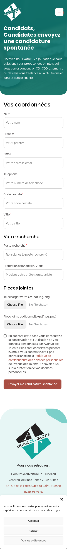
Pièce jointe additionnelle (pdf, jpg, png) (30, 316)
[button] (61, 499)
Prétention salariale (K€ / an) (24, 266)
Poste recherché (15, 245)
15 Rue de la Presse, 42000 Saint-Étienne (33, 486)
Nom (8, 113)
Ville (7, 214)
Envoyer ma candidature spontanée (32, 384)
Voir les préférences (33, 540)
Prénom (10, 134)
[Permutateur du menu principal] (59, 12)
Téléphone (11, 174)
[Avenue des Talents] (12, 12)
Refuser (33, 530)
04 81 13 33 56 (33, 492)
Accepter (33, 520)
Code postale (13, 194)
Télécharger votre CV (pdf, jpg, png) (28, 297)
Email (8, 154)
